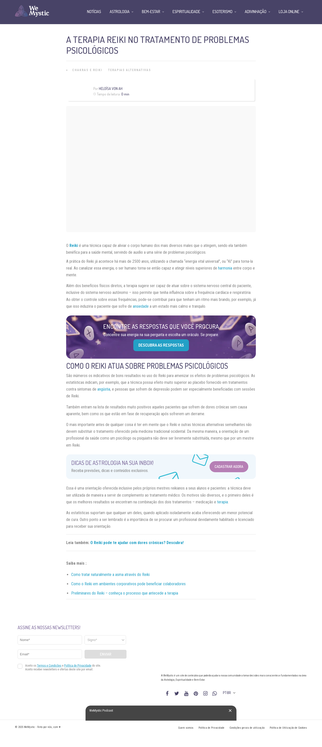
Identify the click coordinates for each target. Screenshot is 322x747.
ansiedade (141, 306)
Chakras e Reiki (87, 70)
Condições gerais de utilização (247, 727)
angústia (103, 389)
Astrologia (120, 11)
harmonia (225, 268)
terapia (222, 502)
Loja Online (289, 11)
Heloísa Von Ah (111, 88)
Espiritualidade (186, 11)
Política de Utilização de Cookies (288, 727)
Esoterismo (222, 11)
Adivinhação (255, 11)
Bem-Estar (151, 11)
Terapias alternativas (129, 70)
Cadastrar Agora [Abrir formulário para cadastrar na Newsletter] (229, 466)
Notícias (94, 11)
